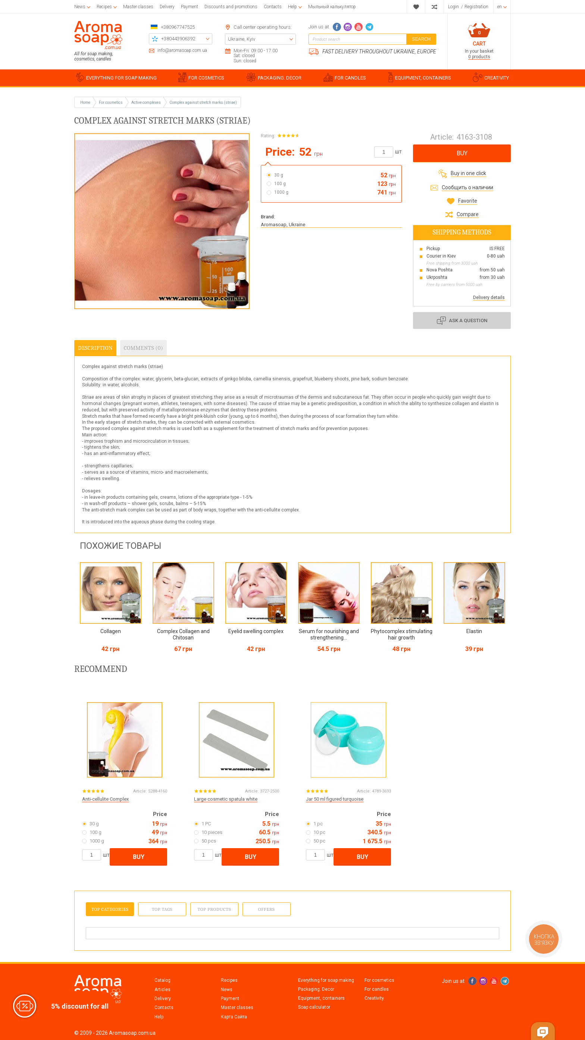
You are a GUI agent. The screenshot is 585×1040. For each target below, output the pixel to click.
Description (95, 348)
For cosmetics (379, 980)
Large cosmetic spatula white (225, 799)
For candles (377, 989)
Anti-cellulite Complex (105, 799)
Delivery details (489, 297)
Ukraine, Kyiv (241, 39)
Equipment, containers (321, 998)
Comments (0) (143, 348)
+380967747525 (178, 27)
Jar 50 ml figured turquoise (334, 799)
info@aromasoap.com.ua (182, 50)
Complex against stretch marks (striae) (203, 102)
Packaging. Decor (316, 989)
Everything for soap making (326, 980)
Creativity (374, 998)
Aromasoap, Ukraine (283, 224)
